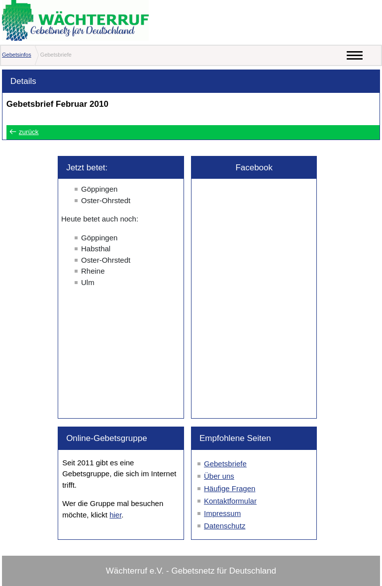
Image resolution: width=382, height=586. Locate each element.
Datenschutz (224, 525)
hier (115, 515)
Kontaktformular (230, 501)
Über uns (219, 476)
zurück (29, 132)
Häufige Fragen (229, 488)
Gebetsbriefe (225, 463)
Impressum (222, 513)
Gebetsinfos (16, 55)
